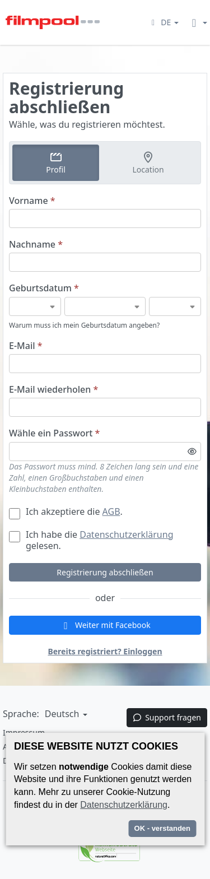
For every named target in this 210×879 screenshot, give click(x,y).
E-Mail (25, 346)
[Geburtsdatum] (35, 306)
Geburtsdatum (44, 288)
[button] (163, 22)
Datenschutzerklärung (126, 534)
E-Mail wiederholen (53, 389)
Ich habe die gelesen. (91, 540)
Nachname (36, 244)
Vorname (32, 201)
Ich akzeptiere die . (66, 511)
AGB (111, 511)
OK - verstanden (162, 828)
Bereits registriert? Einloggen (105, 651)
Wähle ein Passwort (54, 433)
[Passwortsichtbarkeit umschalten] (192, 451)
